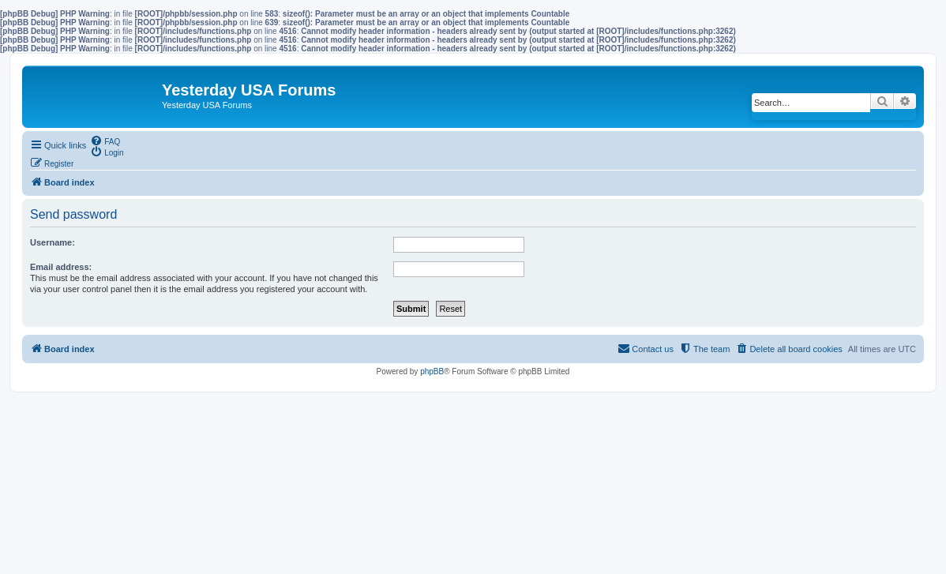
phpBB (432, 371)
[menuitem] (105, 140)
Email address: (61, 267)
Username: (52, 242)
